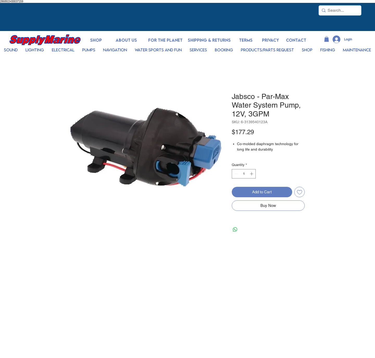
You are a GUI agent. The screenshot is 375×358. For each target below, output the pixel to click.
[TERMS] (246, 40)
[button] (326, 39)
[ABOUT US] (126, 40)
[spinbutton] (244, 173)
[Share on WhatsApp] (235, 229)
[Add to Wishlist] (299, 192)
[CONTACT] (296, 40)
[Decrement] (236, 173)
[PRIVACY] (270, 40)
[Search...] (339, 10)
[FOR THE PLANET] (165, 40)
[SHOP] (95, 40)
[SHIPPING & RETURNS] (209, 40)
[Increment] (252, 173)
